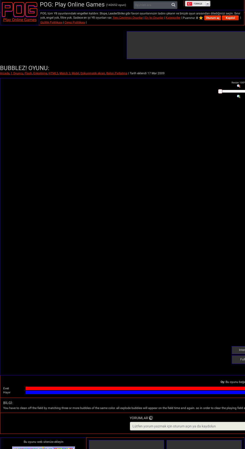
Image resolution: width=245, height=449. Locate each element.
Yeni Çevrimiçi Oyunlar (128, 17)
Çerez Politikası (74, 22)
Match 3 (65, 73)
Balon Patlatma (116, 73)
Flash (28, 73)
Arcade (4, 73)
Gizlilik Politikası (51, 22)
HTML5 (53, 73)
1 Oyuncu (17, 73)
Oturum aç (213, 18)
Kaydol (230, 18)
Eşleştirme (40, 73)
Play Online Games (20, 19)
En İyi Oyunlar (154, 17)
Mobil (75, 73)
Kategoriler (173, 17)
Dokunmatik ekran (92, 73)
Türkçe (194, 4)
